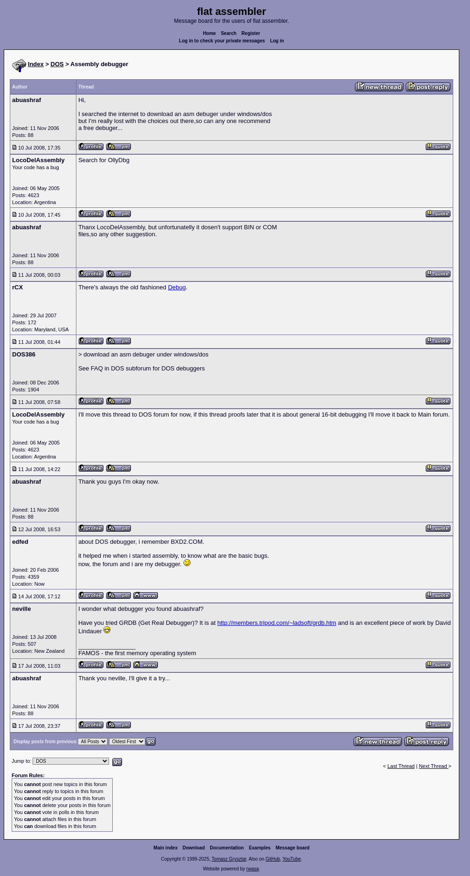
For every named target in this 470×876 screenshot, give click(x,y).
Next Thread (433, 766)
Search (228, 33)
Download (194, 847)
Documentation (227, 847)
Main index (166, 847)
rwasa (252, 868)
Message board (293, 847)
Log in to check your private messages (222, 40)
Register (250, 33)
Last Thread (401, 766)
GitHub (273, 859)
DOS (57, 64)
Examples (260, 847)
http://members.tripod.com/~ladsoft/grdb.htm (277, 622)
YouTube (291, 859)
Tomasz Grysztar (228, 859)
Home (209, 33)
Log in (277, 40)
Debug (177, 287)
